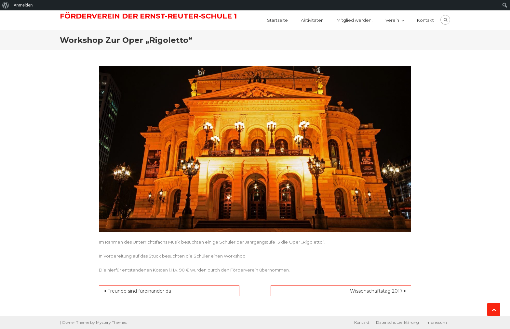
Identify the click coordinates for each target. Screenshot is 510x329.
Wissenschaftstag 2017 (376, 291)
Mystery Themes (111, 322)
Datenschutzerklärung (397, 322)
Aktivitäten (312, 20)
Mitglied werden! (354, 20)
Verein (392, 20)
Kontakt (425, 20)
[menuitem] (5, 5)
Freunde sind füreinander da (139, 291)
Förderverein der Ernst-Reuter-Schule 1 (148, 16)
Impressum (436, 322)
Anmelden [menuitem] (23, 5)
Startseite (277, 20)
